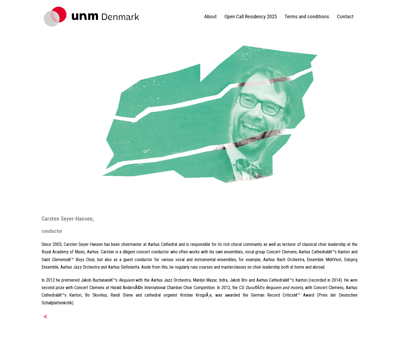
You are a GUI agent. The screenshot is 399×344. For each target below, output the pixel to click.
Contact (345, 16)
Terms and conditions (307, 16)
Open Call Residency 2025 (250, 16)
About (210, 16)
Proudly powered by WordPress (69, 335)
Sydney (121, 335)
